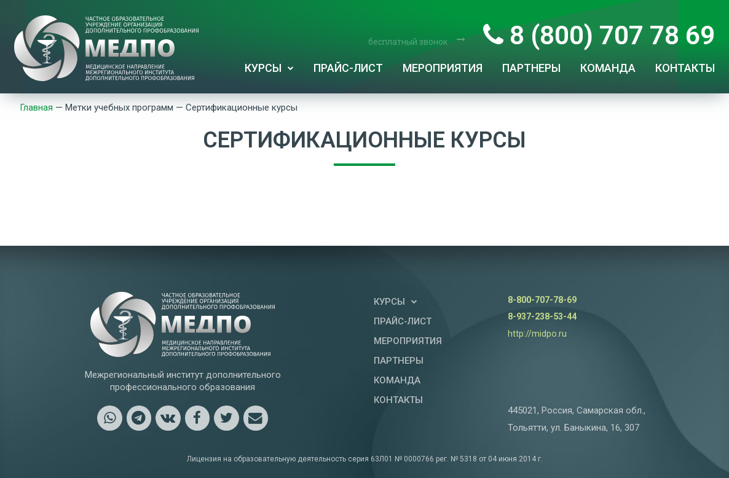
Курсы (269, 68)
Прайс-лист (348, 67)
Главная (37, 107)
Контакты (685, 67)
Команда (608, 67)
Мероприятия (443, 67)
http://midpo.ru (537, 333)
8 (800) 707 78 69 (599, 35)
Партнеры (531, 67)
